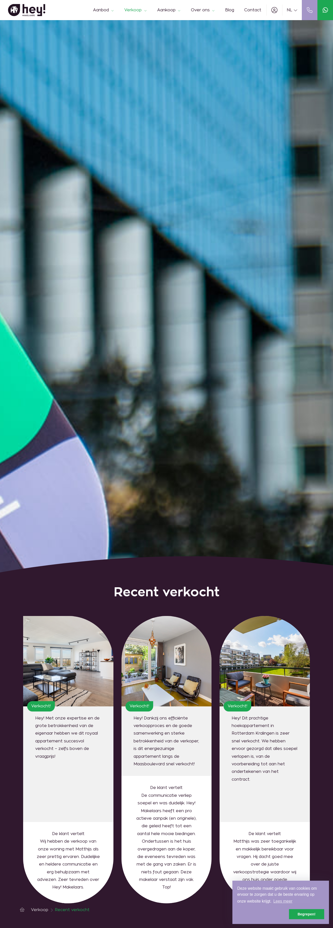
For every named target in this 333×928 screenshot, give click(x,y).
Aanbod (103, 10)
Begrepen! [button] (306, 914)
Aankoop (169, 10)
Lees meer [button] (283, 901)
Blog (229, 10)
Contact (252, 10)
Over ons (203, 10)
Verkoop (135, 10)
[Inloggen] (274, 10)
